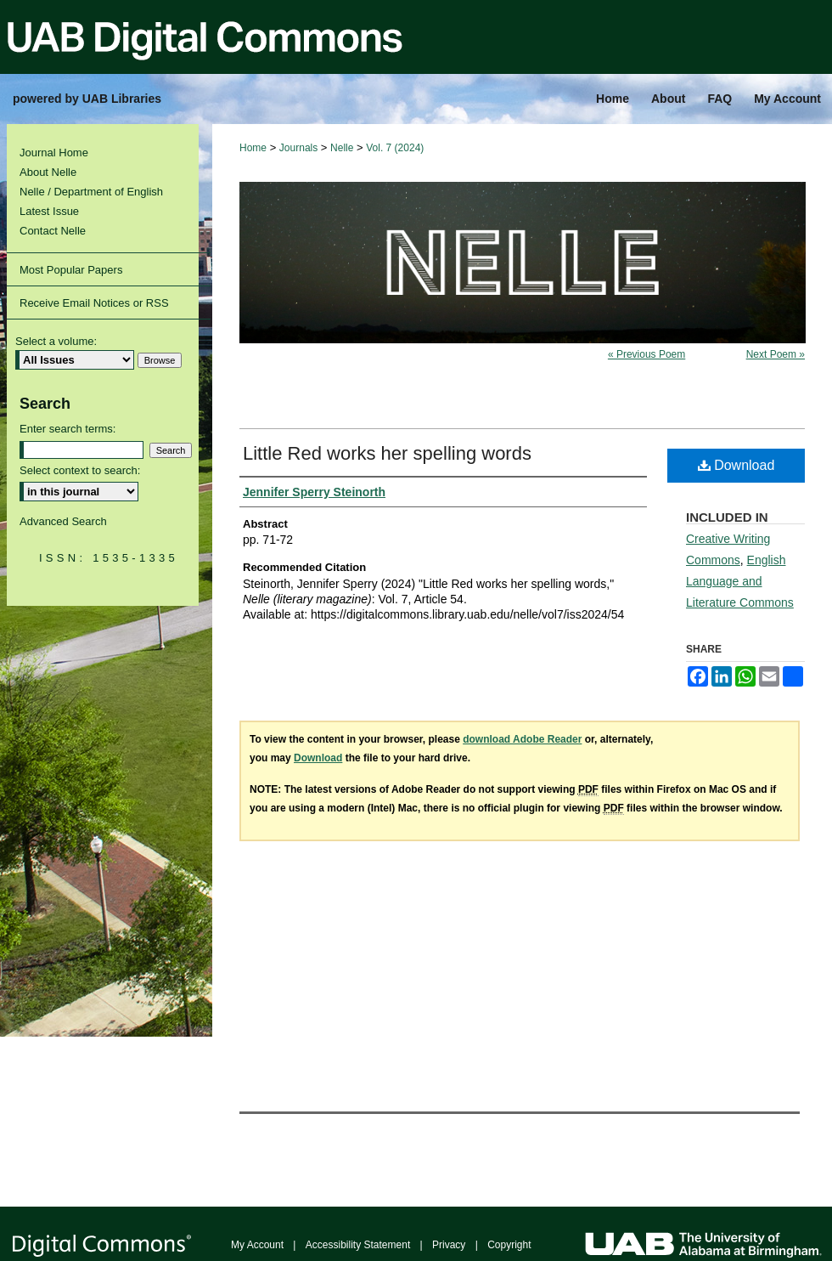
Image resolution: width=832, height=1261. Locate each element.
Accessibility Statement (358, 1245)
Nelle (341, 148)
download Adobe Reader (522, 739)
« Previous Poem (646, 354)
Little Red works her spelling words (387, 453)
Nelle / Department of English (91, 191)
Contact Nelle (53, 230)
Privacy (448, 1245)
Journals (298, 148)
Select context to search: (80, 470)
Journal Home (54, 152)
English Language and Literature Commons (740, 581)
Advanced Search (63, 521)
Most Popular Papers (71, 269)
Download (736, 465)
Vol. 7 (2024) (395, 148)
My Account (257, 1245)
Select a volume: (56, 341)
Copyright (509, 1245)
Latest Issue (49, 211)
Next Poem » (775, 354)
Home (253, 148)
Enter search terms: (67, 428)
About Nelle (48, 172)
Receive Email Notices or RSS (94, 303)
